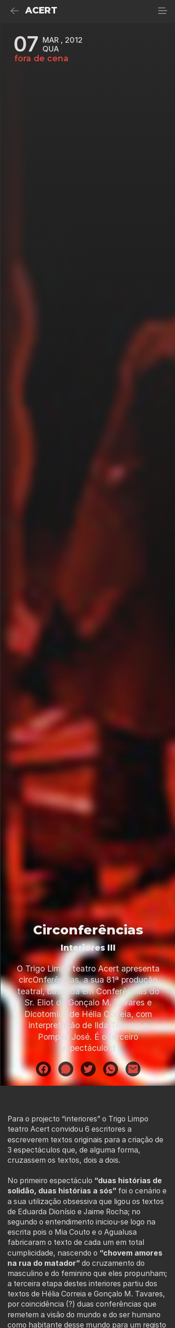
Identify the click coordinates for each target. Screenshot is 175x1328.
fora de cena (41, 58)
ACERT (41, 10)
